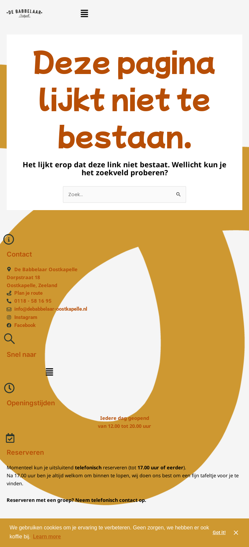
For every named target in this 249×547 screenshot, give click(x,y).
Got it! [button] (219, 532)
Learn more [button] (47, 536)
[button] (84, 14)
